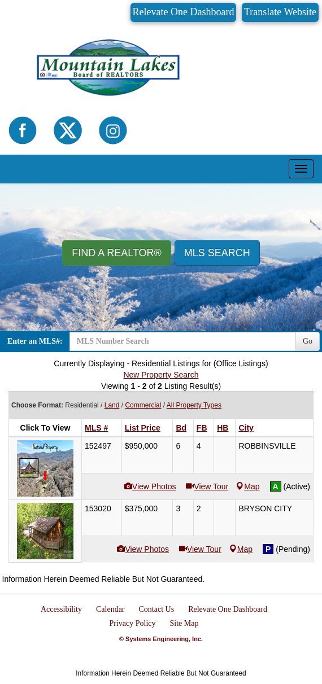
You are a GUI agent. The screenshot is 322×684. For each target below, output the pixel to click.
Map (247, 486)
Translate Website (280, 11)
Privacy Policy (133, 623)
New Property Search (160, 374)
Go (307, 341)
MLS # (96, 427)
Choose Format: (37, 405)
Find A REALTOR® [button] (117, 252)
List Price (142, 427)
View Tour (211, 486)
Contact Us (157, 609)
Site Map (184, 623)
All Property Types (194, 405)
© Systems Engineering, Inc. (161, 638)
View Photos (154, 486)
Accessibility (61, 609)
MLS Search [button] (217, 252)
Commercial (143, 405)
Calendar (110, 609)
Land (112, 405)
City (245, 427)
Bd (181, 427)
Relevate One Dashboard (183, 11)
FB (202, 427)
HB (222, 427)
